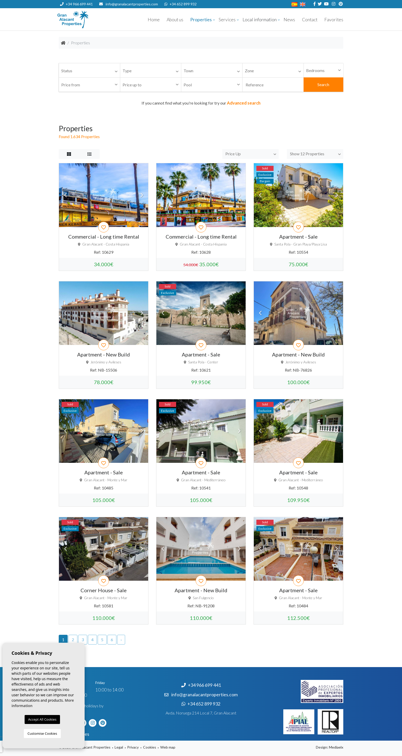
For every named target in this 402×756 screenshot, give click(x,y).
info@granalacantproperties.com (132, 4)
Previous (65, 195)
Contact (309, 19)
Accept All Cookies (42, 719)
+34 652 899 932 (180, 4)
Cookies (149, 747)
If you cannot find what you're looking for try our (201, 103)
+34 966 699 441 (76, 4)
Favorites (333, 19)
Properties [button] (201, 19)
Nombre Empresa (88, 19)
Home (154, 19)
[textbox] (90, 71)
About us (175, 19)
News (289, 19)
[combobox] (89, 70)
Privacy (133, 747)
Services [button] (227, 19)
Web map (167, 747)
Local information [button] (260, 19)
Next (141, 195)
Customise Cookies (42, 733)
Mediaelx (336, 747)
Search (323, 84)
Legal (119, 747)
